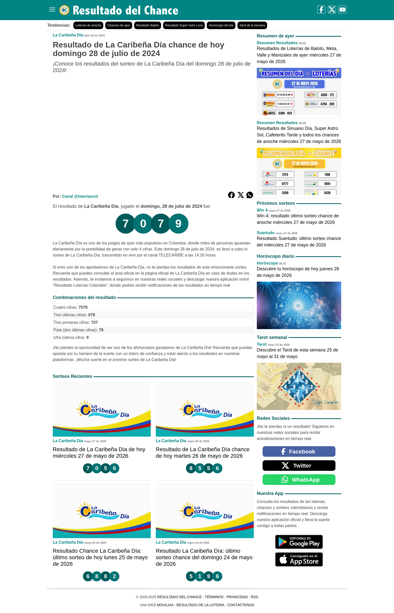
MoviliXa (165, 605)
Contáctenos (240, 605)
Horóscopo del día (221, 25)
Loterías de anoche (88, 25)
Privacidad (237, 597)
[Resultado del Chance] (119, 10)
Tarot (262, 344)
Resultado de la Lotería (200, 605)
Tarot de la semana (252, 25)
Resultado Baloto (147, 25)
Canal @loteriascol (80, 196)
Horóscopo (267, 263)
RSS (254, 597)
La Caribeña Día (68, 35)
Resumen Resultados (277, 43)
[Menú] (51, 8)
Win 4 (262, 210)
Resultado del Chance (179, 597)
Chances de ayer (118, 25)
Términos (214, 597)
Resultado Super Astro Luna (184, 25)
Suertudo (265, 233)
